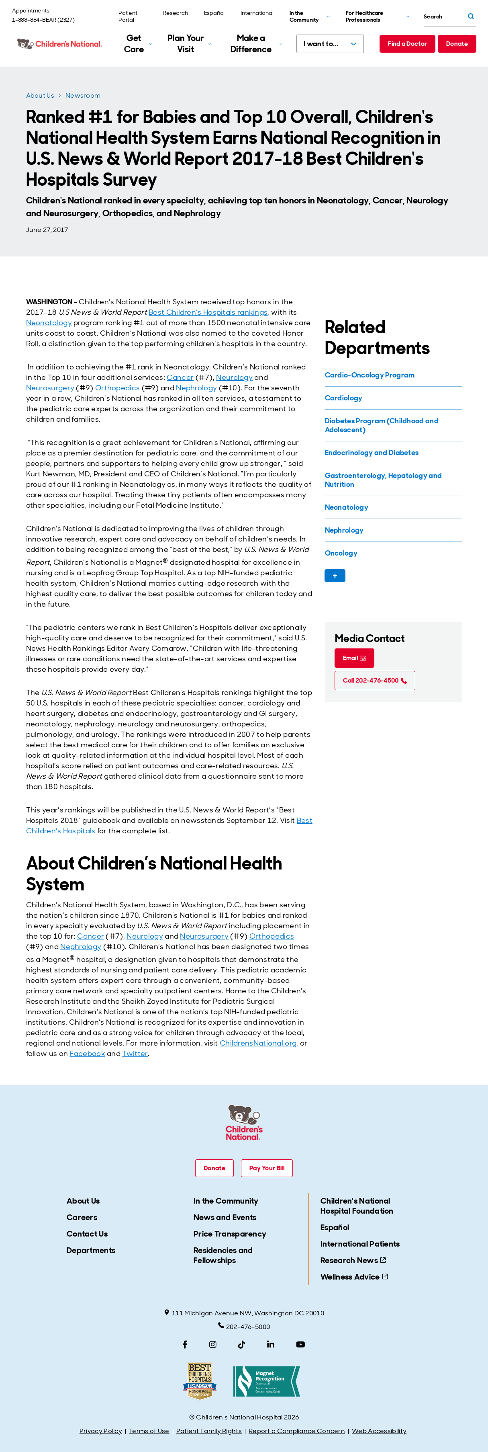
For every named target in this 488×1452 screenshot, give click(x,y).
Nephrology (196, 388)
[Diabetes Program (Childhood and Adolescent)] (392, 425)
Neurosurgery (50, 388)
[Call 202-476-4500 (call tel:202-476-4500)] (375, 680)
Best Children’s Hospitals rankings (208, 312)
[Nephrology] (392, 530)
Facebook (87, 1053)
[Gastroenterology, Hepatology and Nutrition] (392, 480)
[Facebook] (185, 1345)
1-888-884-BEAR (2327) (43, 19)
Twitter (135, 1053)
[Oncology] (392, 553)
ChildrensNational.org (258, 1043)
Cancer (180, 377)
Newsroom (82, 95)
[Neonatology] (392, 507)
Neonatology (49, 323)
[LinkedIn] (270, 1345)
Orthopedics (117, 388)
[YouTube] (300, 1345)
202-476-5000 (244, 1326)
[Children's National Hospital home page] (60, 43)
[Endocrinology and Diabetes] (392, 452)
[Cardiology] (392, 398)
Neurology (234, 377)
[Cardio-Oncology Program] (392, 375)
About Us (40, 95)
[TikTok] (242, 1345)
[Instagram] (213, 1345)
